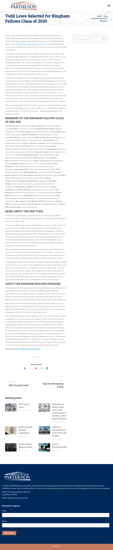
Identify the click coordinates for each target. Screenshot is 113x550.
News (39, 357)
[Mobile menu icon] (109, 6)
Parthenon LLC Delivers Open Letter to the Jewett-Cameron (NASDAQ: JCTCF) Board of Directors (59, 411)
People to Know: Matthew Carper (25, 445)
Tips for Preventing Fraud (59, 445)
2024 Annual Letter (24, 405)
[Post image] (11, 407)
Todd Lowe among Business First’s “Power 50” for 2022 (59, 431)
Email (5, 521)
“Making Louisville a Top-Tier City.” (33, 44)
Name (4, 511)
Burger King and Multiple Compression (25, 430)
